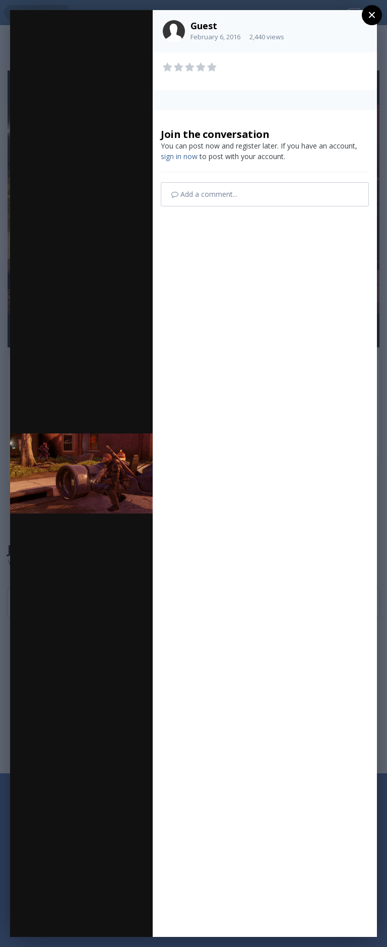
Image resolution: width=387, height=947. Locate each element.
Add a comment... (204, 194)
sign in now (179, 156)
